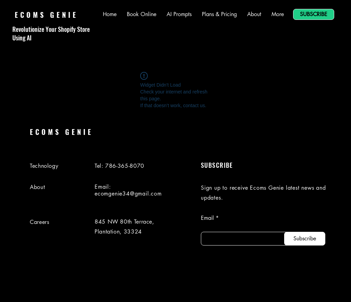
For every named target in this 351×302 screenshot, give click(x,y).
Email (207, 218)
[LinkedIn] (266, 289)
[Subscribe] (304, 239)
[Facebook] (285, 289)
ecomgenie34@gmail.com (128, 193)
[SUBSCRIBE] (313, 14)
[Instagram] (305, 289)
